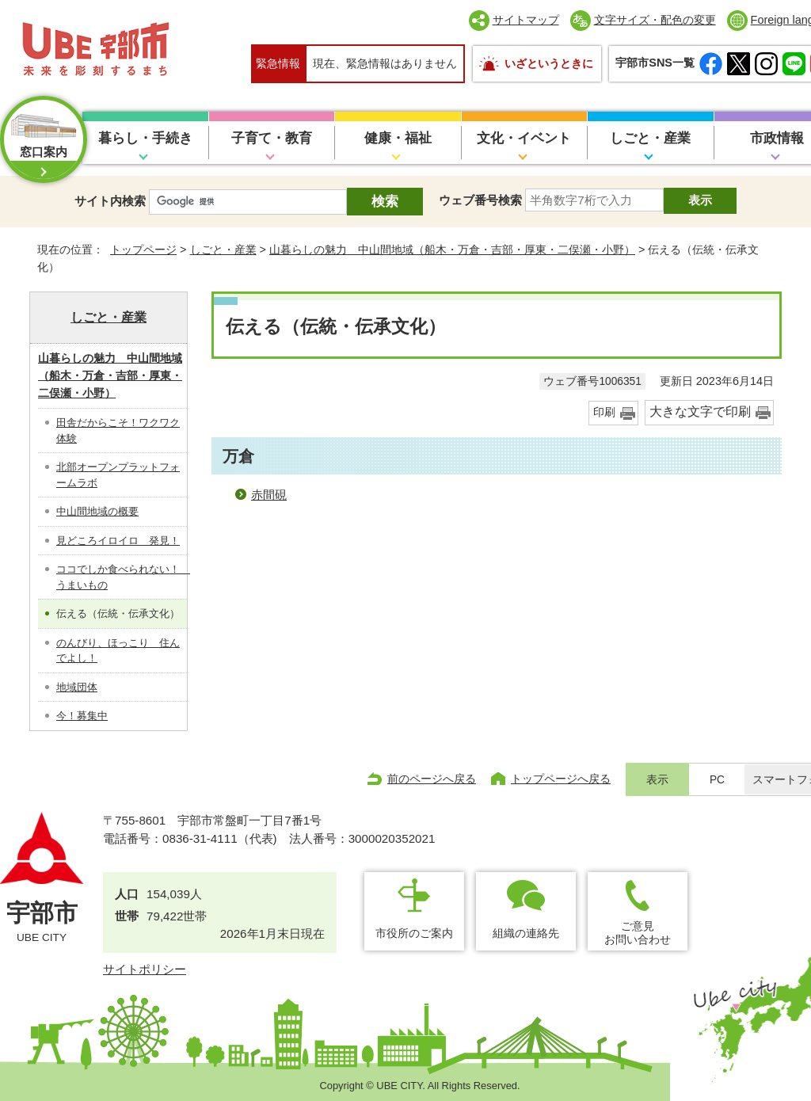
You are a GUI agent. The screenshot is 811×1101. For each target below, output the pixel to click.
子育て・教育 (271, 138)
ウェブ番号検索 (480, 200)
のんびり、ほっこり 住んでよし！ (118, 651)
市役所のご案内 (414, 933)
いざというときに (548, 63)
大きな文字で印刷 (700, 411)
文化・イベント (524, 138)
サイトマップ (526, 19)
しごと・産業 (650, 138)
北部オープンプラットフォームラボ (118, 475)
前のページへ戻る (431, 778)
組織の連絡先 (526, 933)
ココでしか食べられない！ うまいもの (121, 577)
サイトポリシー (144, 969)
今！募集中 (82, 716)
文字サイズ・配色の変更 (655, 19)
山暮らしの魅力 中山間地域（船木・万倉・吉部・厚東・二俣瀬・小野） (452, 249)
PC (717, 780)
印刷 (604, 412)
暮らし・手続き (145, 138)
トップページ (143, 249)
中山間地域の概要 (97, 511)
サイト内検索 (110, 201)
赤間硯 (269, 494)
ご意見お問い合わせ (637, 933)
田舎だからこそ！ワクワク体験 (118, 430)
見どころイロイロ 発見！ (118, 541)
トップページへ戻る (561, 778)
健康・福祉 (398, 138)
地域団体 (76, 687)
